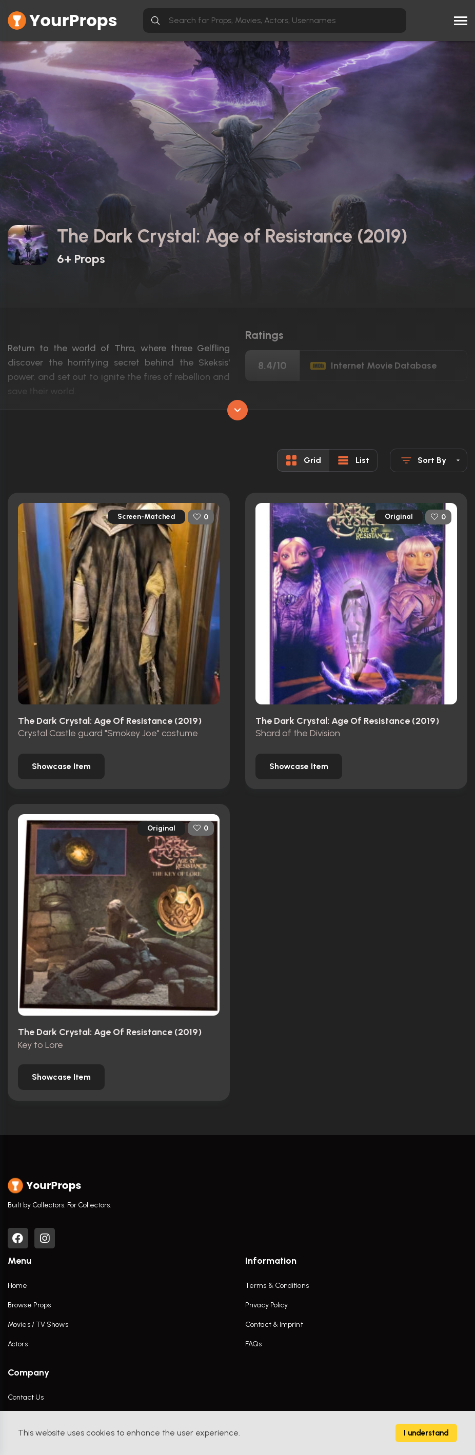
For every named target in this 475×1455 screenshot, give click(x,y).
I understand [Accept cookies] (426, 1433)
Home (17, 1285)
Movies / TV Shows (38, 1324)
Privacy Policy (266, 1305)
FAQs (253, 1344)
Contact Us (26, 1397)
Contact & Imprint (274, 1324)
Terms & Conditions (277, 1285)
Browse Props (29, 1305)
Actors (18, 1344)
